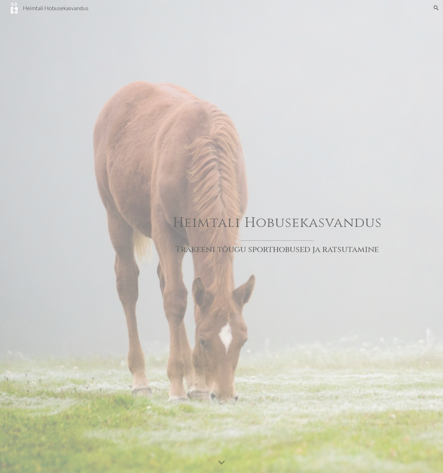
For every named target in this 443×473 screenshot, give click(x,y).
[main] (277, 236)
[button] (436, 8)
